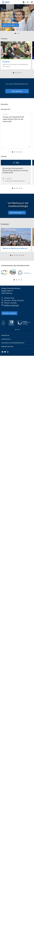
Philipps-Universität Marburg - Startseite (6, 2)
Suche (27, 2)
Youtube (5, 352)
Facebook (2, 352)
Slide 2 (15, 72)
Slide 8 (23, 255)
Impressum (5, 335)
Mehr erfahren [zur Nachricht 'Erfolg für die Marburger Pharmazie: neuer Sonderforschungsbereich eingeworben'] (10, 25)
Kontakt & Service (9, 313)
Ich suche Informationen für (17, 84)
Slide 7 (21, 255)
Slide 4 (18, 72)
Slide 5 (20, 72)
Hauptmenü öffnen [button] (31, 2)
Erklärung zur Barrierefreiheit (12, 343)
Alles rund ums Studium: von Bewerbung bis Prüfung (16, 54)
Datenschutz (6, 339)
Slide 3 (18, 33)
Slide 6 (21, 188)
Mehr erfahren (17, 213)
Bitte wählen (13, 90)
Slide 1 (15, 33)
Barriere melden (7, 346)
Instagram (8, 352)
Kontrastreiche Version (23, 2)
